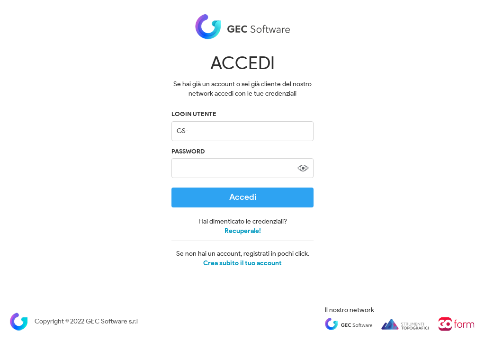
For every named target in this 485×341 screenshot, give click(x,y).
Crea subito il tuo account (242, 263)
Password (188, 151)
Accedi (242, 197)
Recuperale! (243, 231)
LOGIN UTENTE (193, 113)
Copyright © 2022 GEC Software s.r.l (73, 321)
